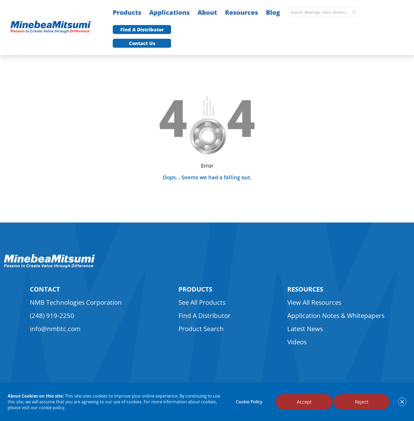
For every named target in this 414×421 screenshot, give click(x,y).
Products (127, 12)
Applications (169, 12)
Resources (241, 12)
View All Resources (314, 302)
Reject (361, 402)
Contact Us (142, 43)
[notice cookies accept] (402, 402)
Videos (297, 341)
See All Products (201, 302)
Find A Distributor (142, 29)
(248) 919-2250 (52, 315)
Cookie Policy (249, 402)
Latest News (305, 328)
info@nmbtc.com (55, 328)
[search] (354, 12)
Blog (273, 12)
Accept (304, 402)
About (207, 12)
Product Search (201, 328)
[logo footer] (49, 266)
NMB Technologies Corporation (76, 302)
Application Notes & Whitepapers (335, 315)
